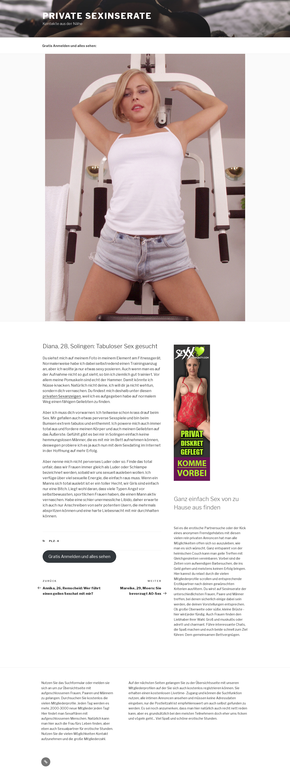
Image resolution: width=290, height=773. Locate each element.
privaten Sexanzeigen (62, 396)
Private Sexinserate (97, 16)
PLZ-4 (54, 541)
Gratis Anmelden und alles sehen (79, 556)
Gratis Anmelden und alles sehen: (69, 46)
